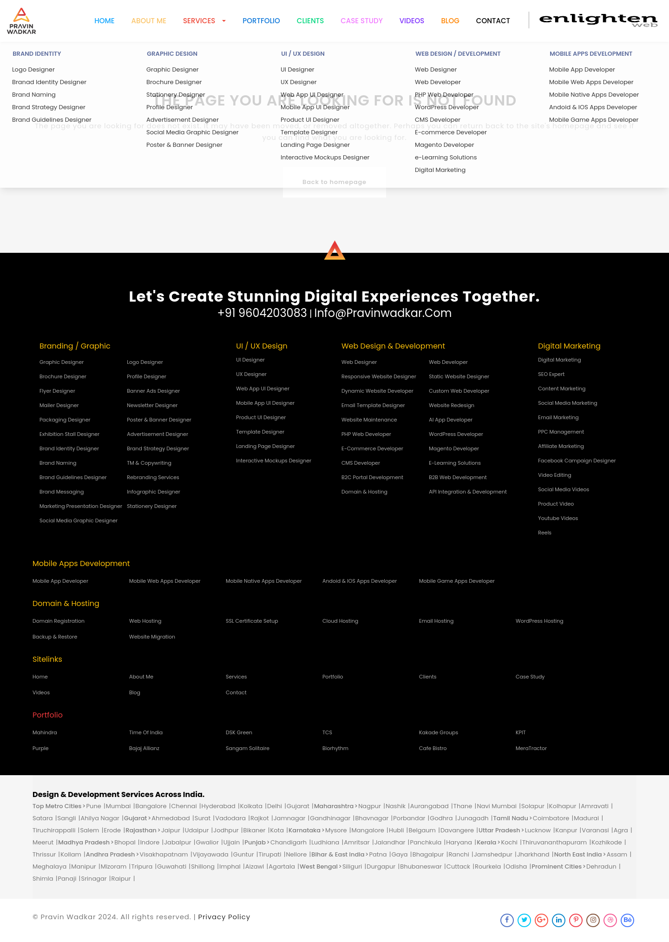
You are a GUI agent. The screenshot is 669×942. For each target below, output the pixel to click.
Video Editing (554, 475)
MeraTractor (531, 748)
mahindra (45, 732)
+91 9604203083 (262, 313)
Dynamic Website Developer (377, 391)
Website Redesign (451, 405)
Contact (493, 21)
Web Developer (448, 362)
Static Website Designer (459, 376)
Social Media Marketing (567, 403)
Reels (544, 532)
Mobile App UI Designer (265, 403)
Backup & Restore (55, 636)
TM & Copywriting (149, 463)
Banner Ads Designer (153, 391)
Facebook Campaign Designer (577, 460)
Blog (450, 21)
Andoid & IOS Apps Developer (359, 581)
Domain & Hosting (364, 491)
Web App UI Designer (262, 388)
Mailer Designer (59, 405)
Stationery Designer (152, 506)
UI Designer (250, 359)
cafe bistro (433, 748)
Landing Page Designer (265, 446)
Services (236, 676)
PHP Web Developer (366, 434)
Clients (310, 21)
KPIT (521, 732)
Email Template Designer (373, 405)
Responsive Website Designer (378, 376)
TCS (327, 732)
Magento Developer (454, 448)
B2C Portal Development (372, 477)
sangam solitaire (247, 748)
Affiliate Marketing (561, 446)
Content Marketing (561, 388)
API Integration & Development (468, 491)
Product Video (556, 503)
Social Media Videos (563, 489)
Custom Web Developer (459, 391)
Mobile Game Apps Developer (457, 581)
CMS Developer (360, 463)
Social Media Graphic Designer (78, 520)
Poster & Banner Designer (159, 419)
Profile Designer (146, 376)
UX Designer (251, 374)
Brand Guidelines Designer (73, 477)
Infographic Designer (153, 491)
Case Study (361, 21)
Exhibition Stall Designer (69, 434)
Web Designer (359, 362)
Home (104, 21)
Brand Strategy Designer (158, 448)
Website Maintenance (369, 419)
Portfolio (261, 21)
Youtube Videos (558, 518)
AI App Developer (450, 419)
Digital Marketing (559, 359)
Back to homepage (334, 182)
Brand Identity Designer (69, 448)
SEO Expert (551, 374)
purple (40, 748)
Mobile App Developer (60, 581)
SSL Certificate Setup (252, 621)
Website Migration (152, 636)
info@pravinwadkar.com (383, 313)
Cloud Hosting (340, 621)
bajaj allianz (144, 748)
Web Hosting (145, 621)
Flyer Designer (57, 391)
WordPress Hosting (540, 621)
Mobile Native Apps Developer (264, 581)
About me (148, 21)
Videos (412, 21)
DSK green (239, 732)
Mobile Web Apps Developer (165, 581)
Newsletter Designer (152, 405)
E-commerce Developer (372, 448)
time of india (146, 732)
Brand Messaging (61, 491)
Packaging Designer (65, 419)
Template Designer (260, 431)
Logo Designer (145, 362)
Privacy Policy (224, 917)
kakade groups (438, 732)
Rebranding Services (153, 477)
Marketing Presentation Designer (80, 506)
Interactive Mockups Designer (273, 460)
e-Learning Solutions (455, 463)
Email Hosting (436, 621)
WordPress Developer (456, 434)
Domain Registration (59, 621)
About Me (141, 676)
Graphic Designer (61, 362)
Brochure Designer (62, 376)
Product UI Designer (261, 417)
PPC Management (561, 431)
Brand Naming (57, 463)
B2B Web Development (458, 477)
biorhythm (335, 748)
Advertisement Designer (157, 434)
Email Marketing (558, 417)
